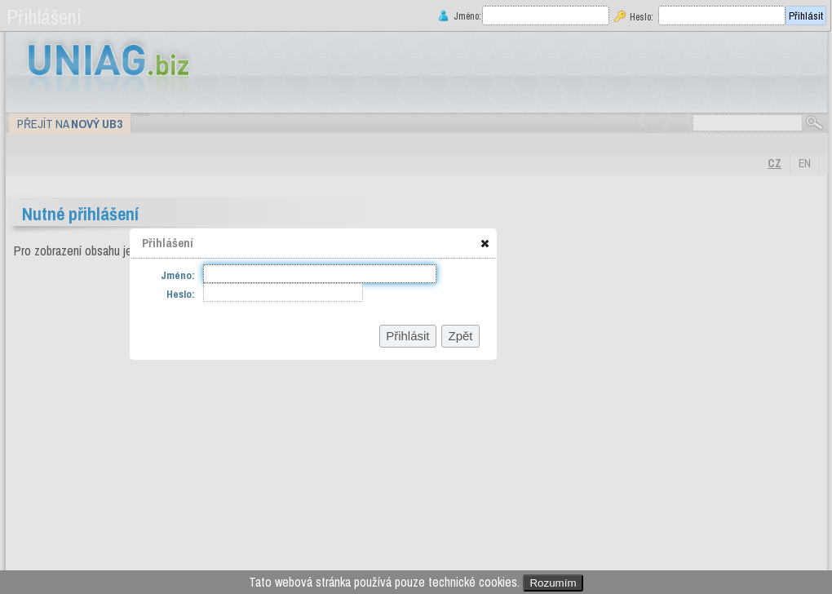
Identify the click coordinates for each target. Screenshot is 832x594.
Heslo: (641, 17)
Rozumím (552, 583)
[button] (484, 243)
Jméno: (466, 16)
